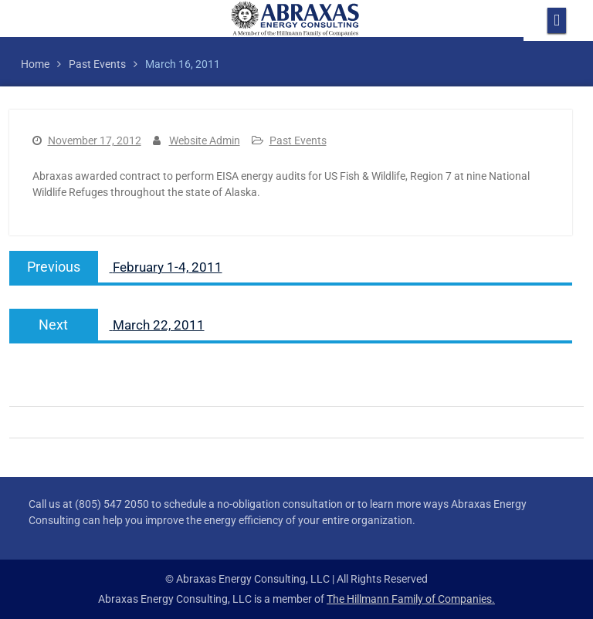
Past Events (298, 140)
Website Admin (204, 140)
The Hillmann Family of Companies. (411, 599)
